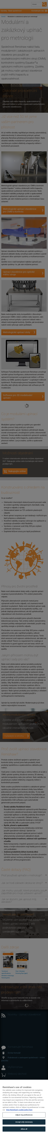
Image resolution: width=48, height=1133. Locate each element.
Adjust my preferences (24, 1119)
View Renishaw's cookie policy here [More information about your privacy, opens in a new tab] (19, 1114)
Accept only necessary (24, 1126)
